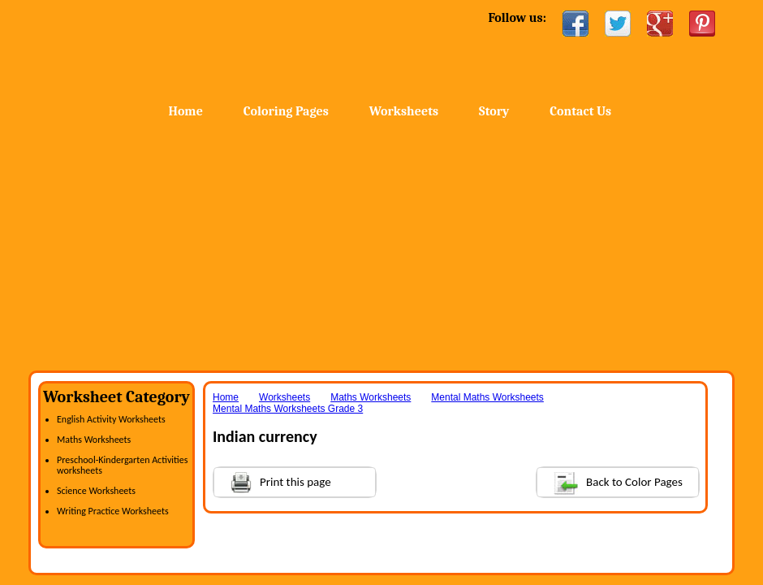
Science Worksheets (96, 490)
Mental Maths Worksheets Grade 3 (288, 408)
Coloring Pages (286, 111)
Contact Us (580, 111)
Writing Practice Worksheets (113, 511)
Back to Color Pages (610, 481)
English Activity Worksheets (111, 419)
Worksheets (403, 111)
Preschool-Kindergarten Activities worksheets (122, 465)
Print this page (272, 480)
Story (494, 111)
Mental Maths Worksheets (487, 397)
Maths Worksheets (94, 439)
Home (159, 48)
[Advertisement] (381, 248)
